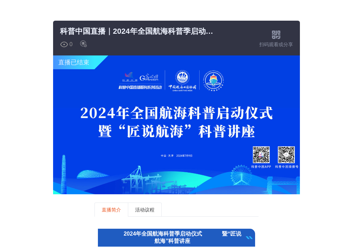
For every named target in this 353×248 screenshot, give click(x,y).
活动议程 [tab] (144, 210)
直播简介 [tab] (111, 210)
